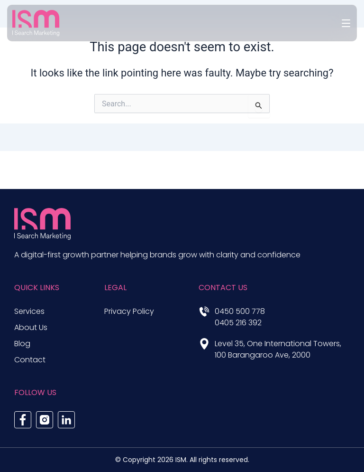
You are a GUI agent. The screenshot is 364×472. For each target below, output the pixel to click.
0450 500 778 (240, 311)
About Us (30, 327)
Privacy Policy (129, 311)
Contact (30, 359)
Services (29, 311)
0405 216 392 (238, 322)
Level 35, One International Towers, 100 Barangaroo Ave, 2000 (278, 349)
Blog (22, 343)
